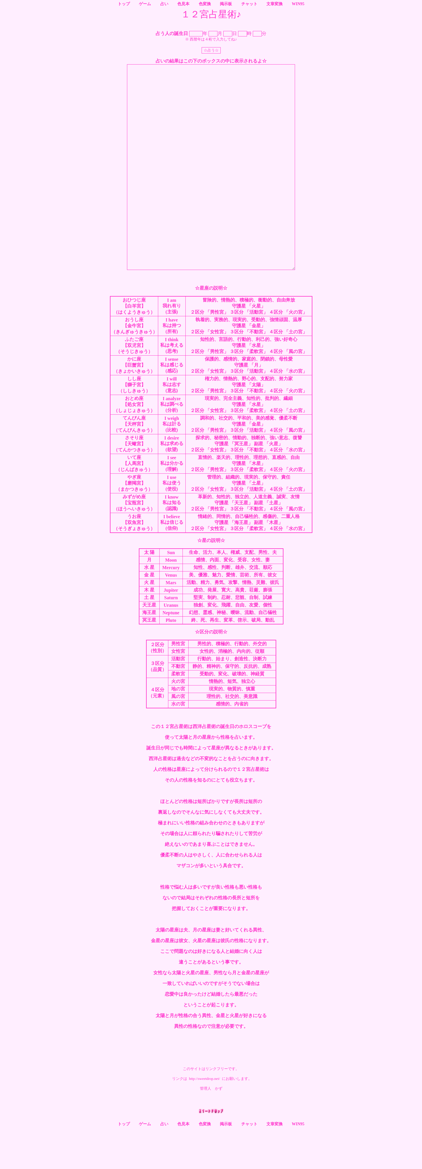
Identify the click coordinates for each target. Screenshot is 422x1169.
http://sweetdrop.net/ (204, 1119)
